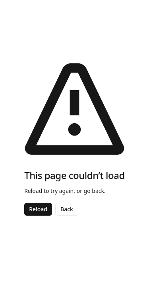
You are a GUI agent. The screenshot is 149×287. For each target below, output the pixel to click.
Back (66, 209)
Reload (38, 209)
